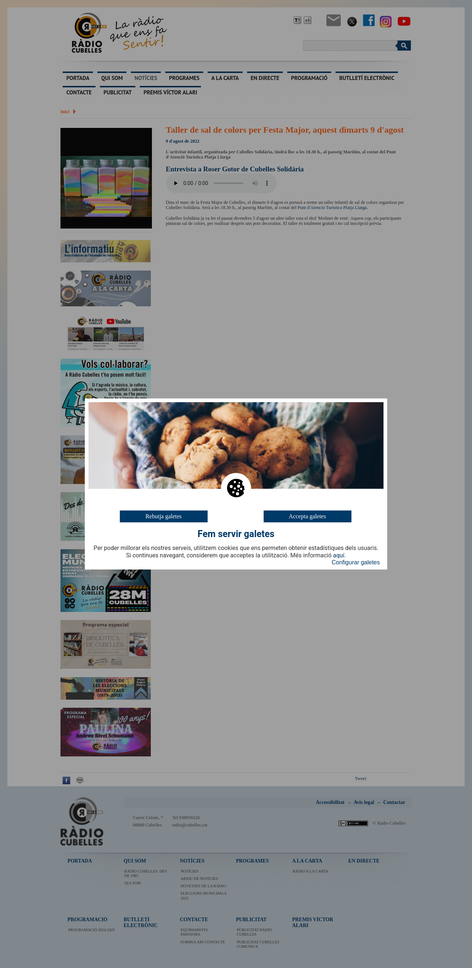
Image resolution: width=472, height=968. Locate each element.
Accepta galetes (307, 516)
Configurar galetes (356, 562)
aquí (338, 555)
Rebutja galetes (163, 516)
